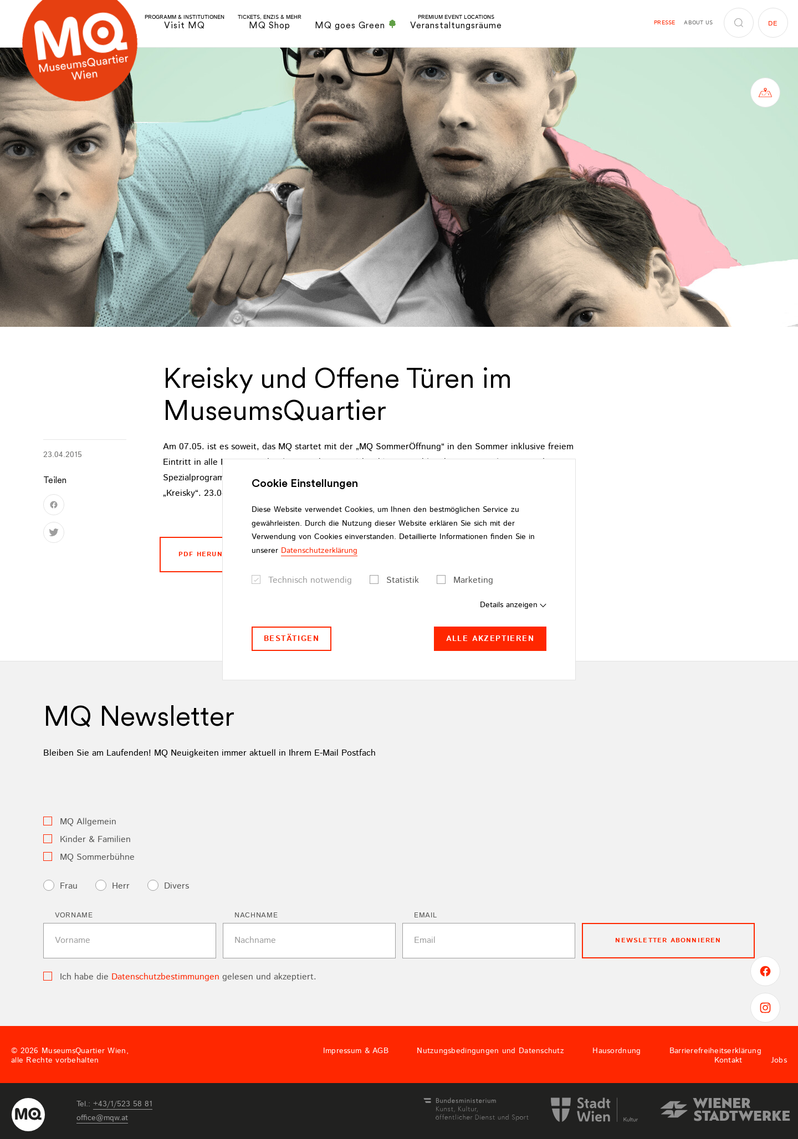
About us (698, 22)
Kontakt (728, 1060)
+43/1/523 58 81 (122, 1104)
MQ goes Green (356, 24)
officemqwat (102, 1117)
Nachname (256, 915)
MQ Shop (269, 22)
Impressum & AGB (355, 1051)
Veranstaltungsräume (456, 22)
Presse (664, 22)
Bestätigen (291, 638)
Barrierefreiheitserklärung (715, 1051)
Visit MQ (184, 22)
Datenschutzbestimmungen (165, 977)
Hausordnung (616, 1051)
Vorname (74, 915)
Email (425, 915)
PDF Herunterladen (220, 554)
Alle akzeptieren (490, 638)
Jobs (779, 1060)
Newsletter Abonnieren (668, 940)
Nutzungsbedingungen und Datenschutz (490, 1051)
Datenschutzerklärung (319, 550)
